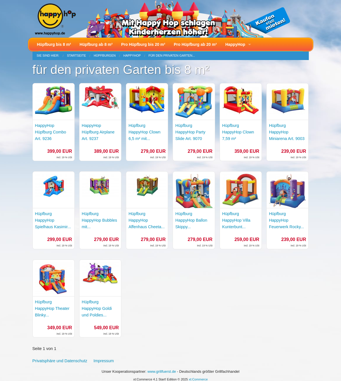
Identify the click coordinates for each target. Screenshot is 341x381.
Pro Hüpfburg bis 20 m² (143, 44)
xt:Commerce (198, 379)
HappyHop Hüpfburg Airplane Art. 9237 (98, 132)
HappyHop (235, 44)
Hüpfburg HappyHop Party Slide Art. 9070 (190, 132)
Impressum (103, 361)
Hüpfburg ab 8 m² (96, 44)
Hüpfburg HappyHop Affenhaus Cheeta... (146, 220)
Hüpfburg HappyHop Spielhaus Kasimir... (53, 220)
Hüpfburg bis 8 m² (54, 44)
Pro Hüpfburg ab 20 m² (195, 44)
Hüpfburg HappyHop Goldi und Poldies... (97, 308)
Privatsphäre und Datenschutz (59, 361)
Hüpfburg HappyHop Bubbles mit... (99, 220)
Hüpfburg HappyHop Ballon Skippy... (191, 220)
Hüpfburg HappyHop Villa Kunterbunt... (236, 220)
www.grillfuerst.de (161, 371)
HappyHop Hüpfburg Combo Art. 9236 (50, 132)
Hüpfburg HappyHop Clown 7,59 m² (238, 132)
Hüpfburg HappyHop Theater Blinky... (52, 308)
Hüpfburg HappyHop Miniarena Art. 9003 (287, 132)
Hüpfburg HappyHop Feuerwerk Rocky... (286, 220)
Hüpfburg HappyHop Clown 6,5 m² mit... (144, 132)
